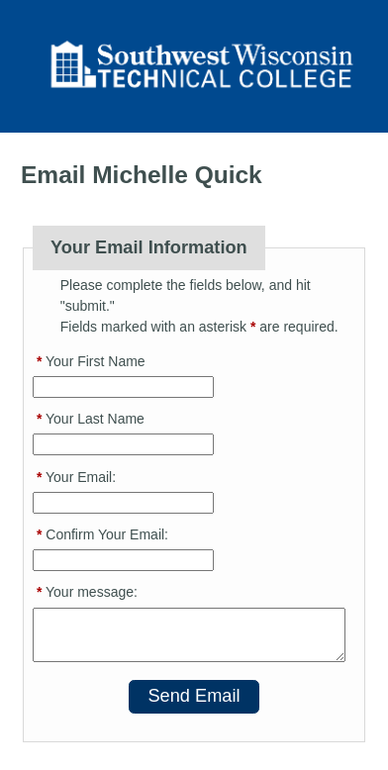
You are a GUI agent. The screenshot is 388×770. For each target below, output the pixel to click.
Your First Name (91, 361)
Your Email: (76, 477)
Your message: (87, 592)
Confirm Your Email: (102, 534)
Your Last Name (91, 419)
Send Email (193, 696)
